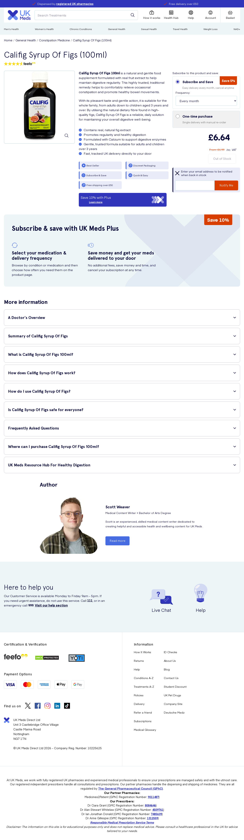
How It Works (142, 652)
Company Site (173, 703)
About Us (170, 660)
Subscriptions (142, 721)
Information (143, 644)
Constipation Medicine (54, 40)
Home (8, 40)
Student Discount (175, 686)
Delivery (139, 703)
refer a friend (197, 4)
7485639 (156, 814)
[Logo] (19, 15)
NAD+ (237, 29)
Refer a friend (143, 712)
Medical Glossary (145, 729)
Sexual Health (149, 29)
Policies (138, 695)
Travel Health (180, 29)
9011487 (153, 797)
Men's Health (11, 29)
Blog (167, 669)
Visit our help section (51, 605)
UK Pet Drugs (172, 695)
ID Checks (170, 652)
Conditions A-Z (143, 678)
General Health (116, 29)
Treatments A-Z (144, 686)
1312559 (152, 818)
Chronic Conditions (81, 29)
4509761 (157, 810)
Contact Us (171, 678)
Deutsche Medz (174, 712)
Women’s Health (44, 29)
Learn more (95, 202)
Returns (139, 660)
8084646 (150, 805)
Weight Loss (210, 29)
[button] (206, 92)
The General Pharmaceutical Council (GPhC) (130, 788)
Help (137, 669)
